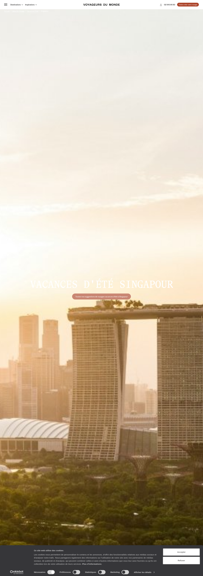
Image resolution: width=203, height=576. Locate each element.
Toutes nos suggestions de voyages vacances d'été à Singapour (101, 296)
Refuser (181, 559)
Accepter (181, 550)
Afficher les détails (142, 571)
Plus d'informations (92, 562)
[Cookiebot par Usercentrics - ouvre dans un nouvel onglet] (16, 571)
